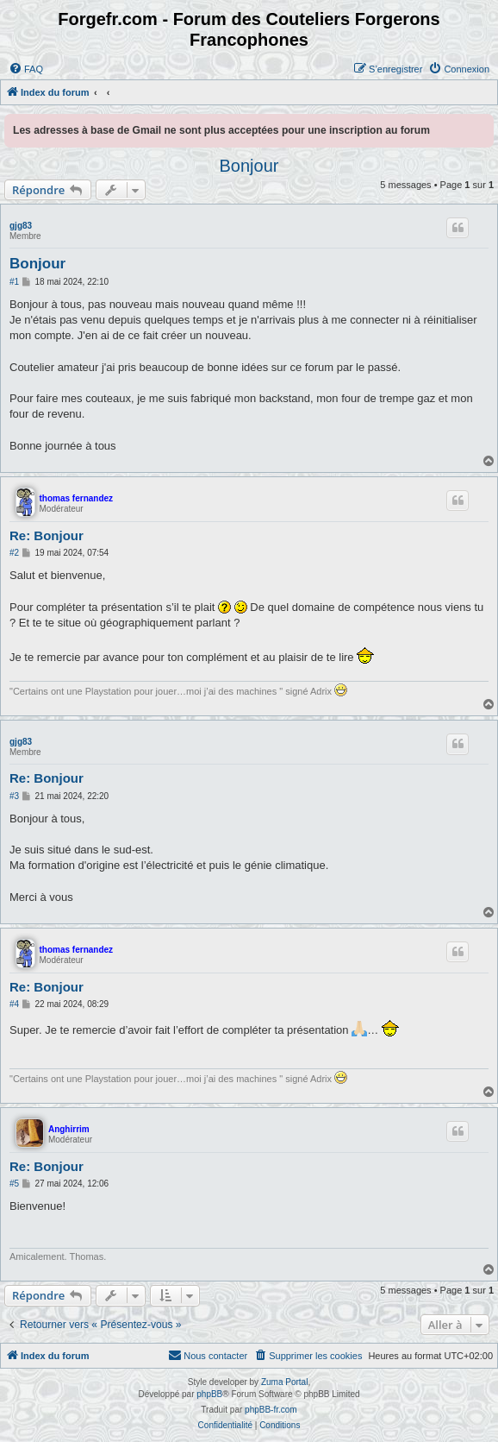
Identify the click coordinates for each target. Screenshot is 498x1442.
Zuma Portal (284, 1382)
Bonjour (249, 165)
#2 (14, 552)
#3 (14, 796)
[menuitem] (26, 69)
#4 (14, 1004)
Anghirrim (69, 1129)
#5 (14, 1183)
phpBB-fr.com (271, 1409)
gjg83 (20, 225)
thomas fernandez (77, 498)
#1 (14, 282)
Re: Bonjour (46, 535)
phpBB (209, 1394)
